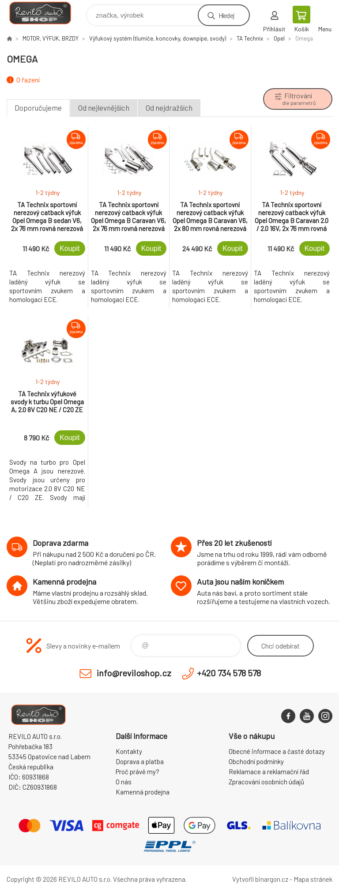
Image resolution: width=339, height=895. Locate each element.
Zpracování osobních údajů (266, 782)
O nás (124, 782)
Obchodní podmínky (256, 761)
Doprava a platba (140, 761)
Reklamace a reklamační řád (269, 772)
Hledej (226, 15)
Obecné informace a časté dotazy (277, 751)
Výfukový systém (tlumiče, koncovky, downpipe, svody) (157, 38)
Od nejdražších (169, 107)
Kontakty (129, 751)
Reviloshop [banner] (46, 13)
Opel (279, 38)
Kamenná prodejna (143, 792)
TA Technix (250, 38)
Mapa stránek (313, 879)
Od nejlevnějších (103, 107)
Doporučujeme (38, 107)
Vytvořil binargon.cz (260, 879)
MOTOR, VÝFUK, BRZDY (51, 38)
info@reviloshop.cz (134, 673)
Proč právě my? (137, 772)
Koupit (69, 248)
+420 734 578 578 (229, 673)
